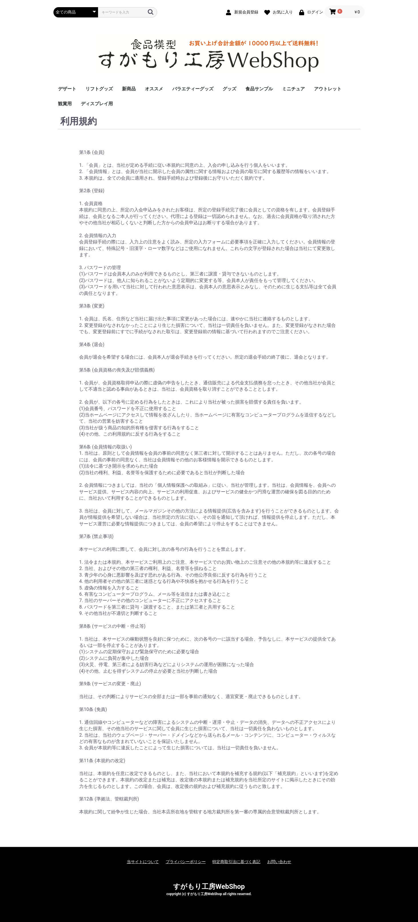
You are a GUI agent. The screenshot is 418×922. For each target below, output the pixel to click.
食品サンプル (259, 89)
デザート (67, 89)
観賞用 (65, 103)
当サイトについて (143, 861)
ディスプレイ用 (97, 103)
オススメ (154, 89)
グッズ (229, 89)
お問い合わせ (279, 861)
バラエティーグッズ (192, 89)
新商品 (129, 89)
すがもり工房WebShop (209, 887)
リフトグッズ (99, 89)
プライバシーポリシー (186, 861)
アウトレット (327, 89)
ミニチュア (293, 89)
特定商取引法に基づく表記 (236, 861)
